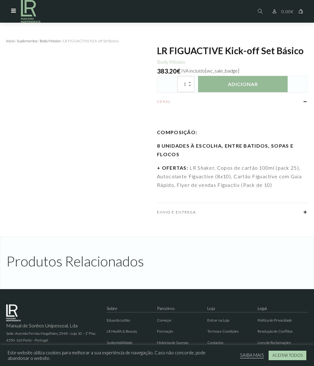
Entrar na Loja (218, 320)
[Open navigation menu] (13, 11)
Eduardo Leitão (118, 320)
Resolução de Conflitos (275, 331)
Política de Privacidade (275, 320)
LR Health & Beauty (122, 331)
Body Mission (50, 41)
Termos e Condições (223, 331)
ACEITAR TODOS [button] (287, 355)
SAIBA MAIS (252, 355)
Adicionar (243, 84)
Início (10, 41)
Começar (164, 320)
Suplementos (27, 41)
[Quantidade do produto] (185, 84)
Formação (165, 331)
